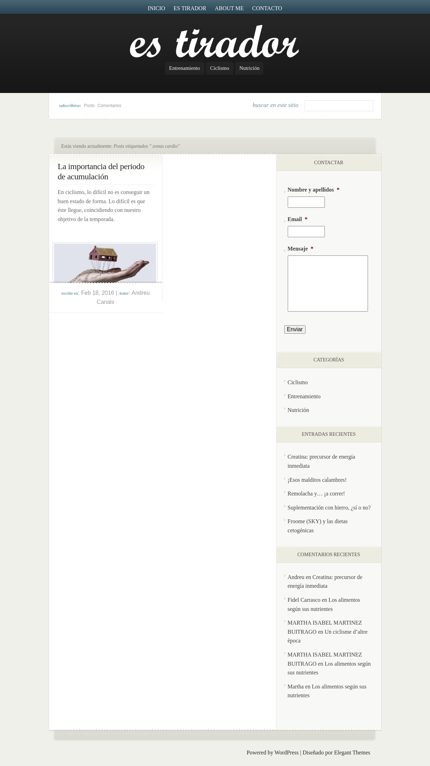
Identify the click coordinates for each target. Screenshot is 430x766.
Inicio (156, 8)
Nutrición (249, 68)
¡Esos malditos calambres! (317, 480)
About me (229, 8)
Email (298, 219)
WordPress (286, 752)
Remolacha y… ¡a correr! (316, 494)
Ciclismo (219, 68)
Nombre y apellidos (314, 190)
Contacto (267, 8)
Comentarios (109, 105)
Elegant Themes (352, 752)
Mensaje (301, 249)
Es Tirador (189, 8)
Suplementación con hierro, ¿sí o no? (329, 508)
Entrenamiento (184, 68)
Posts (89, 105)
